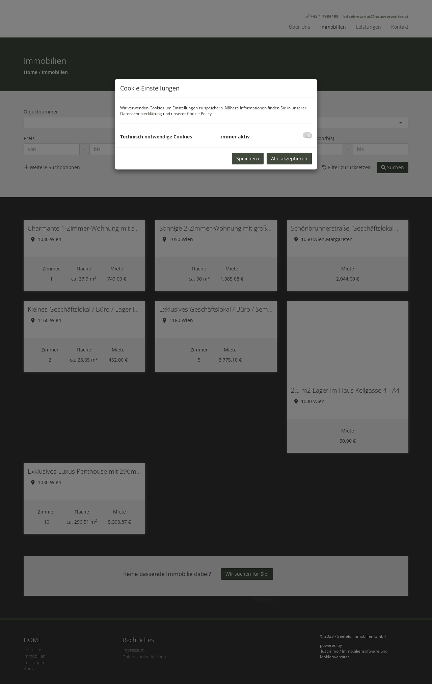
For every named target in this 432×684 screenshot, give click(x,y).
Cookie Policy (199, 113)
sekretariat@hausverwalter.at (378, 16)
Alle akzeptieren (289, 158)
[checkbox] (307, 135)
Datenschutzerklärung (141, 113)
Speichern (247, 158)
